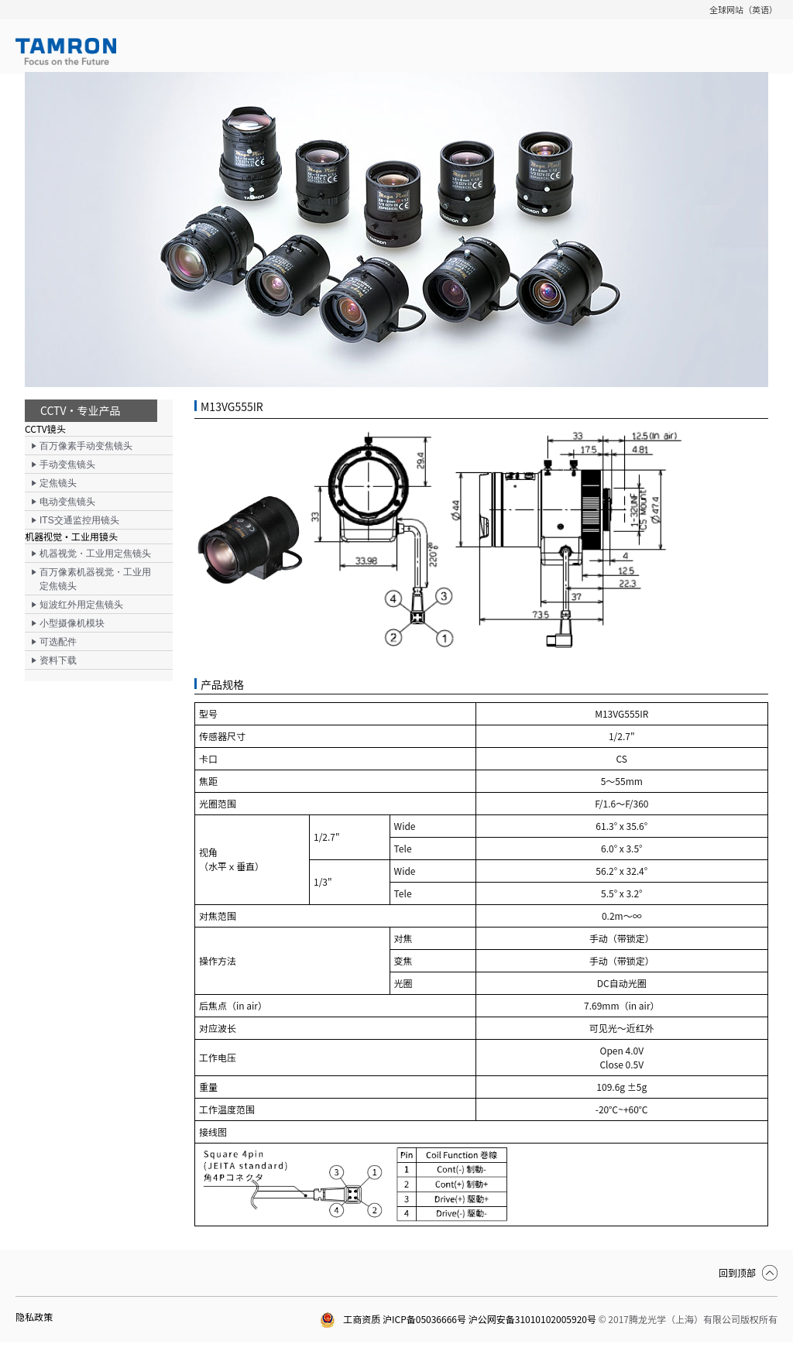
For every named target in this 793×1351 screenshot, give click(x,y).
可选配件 (58, 641)
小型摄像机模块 (72, 623)
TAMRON (65, 51)
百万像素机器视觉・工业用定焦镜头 (95, 579)
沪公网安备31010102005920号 (532, 1318)
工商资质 (350, 1318)
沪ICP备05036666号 (424, 1318)
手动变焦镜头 (67, 464)
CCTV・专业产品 (80, 410)
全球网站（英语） (743, 9)
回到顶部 (737, 1272)
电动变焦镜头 (67, 501)
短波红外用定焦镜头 (81, 604)
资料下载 (58, 660)
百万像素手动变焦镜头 (85, 446)
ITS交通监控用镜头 (79, 520)
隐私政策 (34, 1316)
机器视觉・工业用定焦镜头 (95, 553)
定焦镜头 (58, 483)
